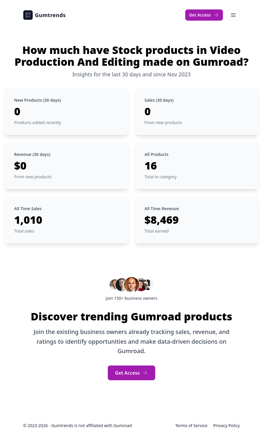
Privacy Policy (226, 425)
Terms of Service (192, 425)
